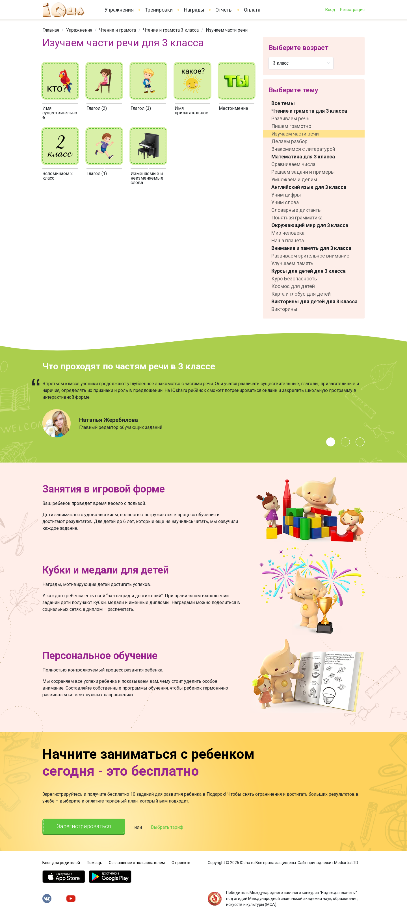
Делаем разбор (289, 141)
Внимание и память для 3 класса (311, 248)
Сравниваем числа (293, 164)
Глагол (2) (96, 108)
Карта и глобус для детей (301, 294)
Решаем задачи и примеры (303, 172)
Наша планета (287, 240)
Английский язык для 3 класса (308, 187)
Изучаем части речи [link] (227, 30)
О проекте (181, 862)
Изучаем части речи (295, 134)
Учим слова (285, 202)
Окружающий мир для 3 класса (309, 225)
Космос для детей (293, 286)
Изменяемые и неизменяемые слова (147, 178)
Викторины (284, 309)
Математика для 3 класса (303, 157)
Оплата (252, 10)
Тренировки (159, 10)
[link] (50, 30)
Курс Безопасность (294, 279)
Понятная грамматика (296, 218)
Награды (194, 10)
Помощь (94, 862)
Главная (50, 30)
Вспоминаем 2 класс (57, 176)
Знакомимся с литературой (303, 149)
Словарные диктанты (296, 210)
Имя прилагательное (191, 110)
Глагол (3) (141, 108)
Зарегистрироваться (84, 826)
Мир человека (287, 233)
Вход (330, 9)
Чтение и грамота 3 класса (171, 30)
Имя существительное (59, 113)
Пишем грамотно (291, 126)
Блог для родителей (61, 862)
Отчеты (224, 10)
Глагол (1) (96, 173)
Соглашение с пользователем (137, 862)
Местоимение (233, 108)
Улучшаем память (292, 263)
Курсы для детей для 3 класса (308, 271)
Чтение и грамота (117, 30)
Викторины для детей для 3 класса (314, 301)
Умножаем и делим (294, 179)
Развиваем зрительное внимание (310, 256)
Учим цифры (286, 195)
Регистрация (352, 9)
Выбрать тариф (169, 827)
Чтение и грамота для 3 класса (309, 111)
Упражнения (119, 10)
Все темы (283, 103)
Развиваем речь (290, 118)
